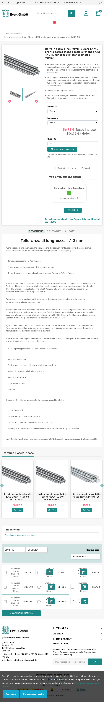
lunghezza (52, 118)
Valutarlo (73, 210)
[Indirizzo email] (70, 664)
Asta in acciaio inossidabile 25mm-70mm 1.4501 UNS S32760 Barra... (17, 497)
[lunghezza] (72, 122)
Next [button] (102, 486)
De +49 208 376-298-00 (47, 2)
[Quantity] (41, 589)
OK (95, 664)
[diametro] (72, 111)
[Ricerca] (55, 13)
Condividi (60, 168)
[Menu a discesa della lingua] (21, 2)
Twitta (72, 168)
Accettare (11, 694)
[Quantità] (72, 143)
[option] (17, 490)
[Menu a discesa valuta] (5, 2)
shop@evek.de (30, 662)
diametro (52, 107)
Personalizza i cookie (33, 694)
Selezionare (80, 559)
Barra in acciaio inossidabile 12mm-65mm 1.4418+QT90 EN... (86, 497)
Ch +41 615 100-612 (73, 2)
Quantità (51, 139)
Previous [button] (2, 486)
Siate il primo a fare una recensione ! (20, 537)
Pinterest (85, 168)
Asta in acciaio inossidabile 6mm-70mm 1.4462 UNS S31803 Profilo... (52, 497)
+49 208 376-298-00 (28, 656)
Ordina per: (92, 552)
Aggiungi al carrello (85, 604)
